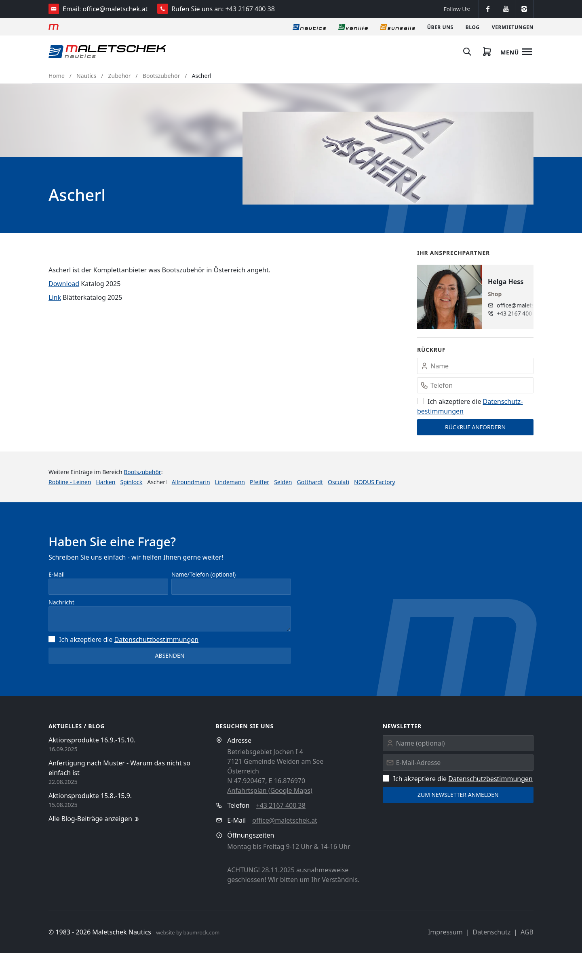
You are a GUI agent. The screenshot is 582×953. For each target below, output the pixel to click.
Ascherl (201, 75)
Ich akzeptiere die (123, 639)
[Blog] (473, 27)
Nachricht (61, 602)
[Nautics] (309, 27)
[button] (388, 158)
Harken (105, 482)
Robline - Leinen (69, 482)
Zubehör (119, 75)
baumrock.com (201, 932)
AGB (527, 932)
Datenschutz (491, 932)
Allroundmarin (191, 482)
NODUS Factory (374, 482)
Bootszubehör (161, 75)
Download (63, 283)
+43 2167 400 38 (250, 8)
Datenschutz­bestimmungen (156, 639)
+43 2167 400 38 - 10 (522, 313)
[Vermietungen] (513, 27)
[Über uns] (440, 27)
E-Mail (56, 574)
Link (54, 297)
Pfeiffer (259, 482)
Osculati (338, 482)
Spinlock (131, 482)
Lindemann (230, 482)
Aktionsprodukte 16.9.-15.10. (91, 740)
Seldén (283, 482)
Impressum (445, 932)
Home (56, 75)
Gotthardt (310, 482)
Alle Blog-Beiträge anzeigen (94, 818)
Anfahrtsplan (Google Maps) (269, 790)
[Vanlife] (353, 27)
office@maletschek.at (115, 8)
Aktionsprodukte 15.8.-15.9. (90, 795)
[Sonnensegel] (397, 27)
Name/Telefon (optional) (203, 574)
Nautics (86, 75)
